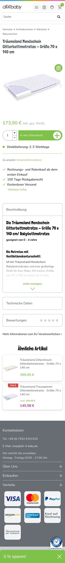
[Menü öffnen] (36, 7)
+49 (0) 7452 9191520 (23, 439)
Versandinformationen (29, 160)
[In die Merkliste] (58, 68)
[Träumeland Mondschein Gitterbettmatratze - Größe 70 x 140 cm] (32, 86)
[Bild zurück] (4, 85)
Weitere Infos (17, 189)
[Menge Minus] (15, 137)
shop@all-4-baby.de (25, 446)
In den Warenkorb (40, 135)
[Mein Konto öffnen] (52, 7)
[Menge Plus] (15, 132)
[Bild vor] (60, 85)
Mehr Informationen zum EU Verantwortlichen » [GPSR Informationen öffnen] (32, 334)
